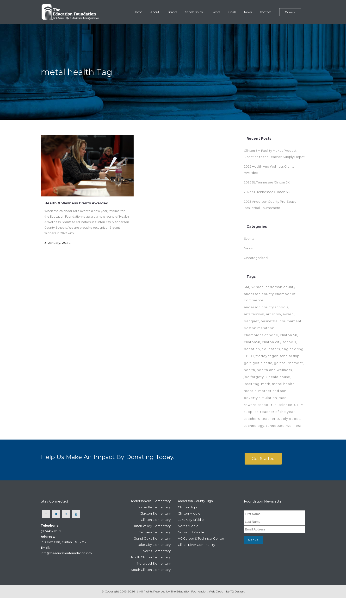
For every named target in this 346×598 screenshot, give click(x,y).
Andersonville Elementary (151, 501)
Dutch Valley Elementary (151, 526)
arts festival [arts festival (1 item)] (254, 314)
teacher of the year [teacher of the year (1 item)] (277, 412)
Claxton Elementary (155, 513)
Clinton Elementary (156, 520)
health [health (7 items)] (249, 370)
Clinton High (187, 507)
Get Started (263, 458)
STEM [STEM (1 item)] (299, 405)
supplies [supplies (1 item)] (251, 412)
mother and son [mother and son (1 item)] (272, 391)
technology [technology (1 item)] (254, 426)
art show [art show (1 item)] (273, 314)
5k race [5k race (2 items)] (257, 287)
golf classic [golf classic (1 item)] (262, 363)
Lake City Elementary (154, 545)
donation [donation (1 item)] (252, 349)
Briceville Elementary (154, 507)
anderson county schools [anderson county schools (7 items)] (266, 307)
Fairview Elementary (155, 532)
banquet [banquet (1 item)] (251, 321)
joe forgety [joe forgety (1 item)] (254, 377)
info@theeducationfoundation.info (66, 553)
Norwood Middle (191, 532)
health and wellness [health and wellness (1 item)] (274, 370)
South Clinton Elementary (151, 570)
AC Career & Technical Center (201, 538)
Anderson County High (195, 501)
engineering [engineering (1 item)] (292, 349)
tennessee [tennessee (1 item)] (275, 426)
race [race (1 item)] (283, 398)
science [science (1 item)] (285, 405)
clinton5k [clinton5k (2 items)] (252, 342)
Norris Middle (188, 526)
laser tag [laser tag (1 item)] (252, 384)
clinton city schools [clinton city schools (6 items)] (279, 342)
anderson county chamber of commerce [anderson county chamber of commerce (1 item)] (270, 297)
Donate (290, 12)
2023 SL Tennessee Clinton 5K (267, 192)
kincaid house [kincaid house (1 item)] (278, 377)
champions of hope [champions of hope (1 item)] (261, 335)
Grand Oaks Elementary (152, 538)
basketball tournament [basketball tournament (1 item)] (281, 321)
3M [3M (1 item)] (246, 287)
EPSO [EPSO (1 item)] (249, 356)
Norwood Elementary (154, 563)
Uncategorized (256, 258)
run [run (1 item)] (274, 405)
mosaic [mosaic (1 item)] (250, 391)
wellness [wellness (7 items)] (294, 426)
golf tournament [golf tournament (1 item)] (288, 363)
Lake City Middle (191, 520)
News (248, 248)
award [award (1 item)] (288, 314)
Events (249, 238)
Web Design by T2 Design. (227, 591)
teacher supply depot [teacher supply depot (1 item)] (280, 419)
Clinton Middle (189, 513)
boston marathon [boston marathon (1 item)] (259, 328)
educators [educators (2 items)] (271, 349)
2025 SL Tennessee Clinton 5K (267, 182)
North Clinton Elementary (151, 557)
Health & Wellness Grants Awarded (76, 203)
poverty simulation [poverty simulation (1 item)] (260, 398)
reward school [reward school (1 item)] (256, 405)
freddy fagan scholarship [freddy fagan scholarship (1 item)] (278, 356)
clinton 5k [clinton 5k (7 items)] (288, 335)
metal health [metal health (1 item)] (283, 384)
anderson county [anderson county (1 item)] (281, 287)
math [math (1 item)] (265, 384)
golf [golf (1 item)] (247, 363)
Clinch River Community (196, 545)
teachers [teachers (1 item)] (252, 419)
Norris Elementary (157, 551)
